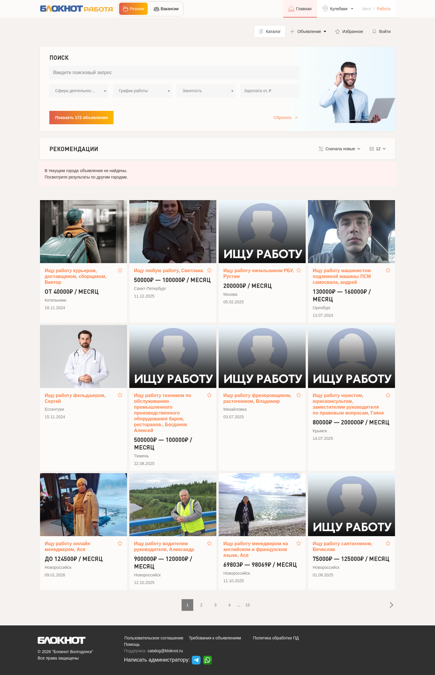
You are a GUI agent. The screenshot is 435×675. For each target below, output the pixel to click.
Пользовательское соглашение (153, 638)
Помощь (132, 644)
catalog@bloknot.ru (165, 650)
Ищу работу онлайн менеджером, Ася (67, 546)
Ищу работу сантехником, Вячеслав (342, 546)
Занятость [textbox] (192, 90)
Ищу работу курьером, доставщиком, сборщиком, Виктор (76, 276)
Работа (383, 8)
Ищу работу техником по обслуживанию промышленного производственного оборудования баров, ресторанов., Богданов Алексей (162, 413)
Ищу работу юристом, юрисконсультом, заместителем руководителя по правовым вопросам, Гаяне (348, 404)
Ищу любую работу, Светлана (168, 270)
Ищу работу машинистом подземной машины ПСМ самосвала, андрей (342, 276)
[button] (308, 31)
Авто (366, 8)
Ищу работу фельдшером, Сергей (75, 398)
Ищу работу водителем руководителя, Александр (164, 546)
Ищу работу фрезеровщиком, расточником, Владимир (257, 398)
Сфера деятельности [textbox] (75, 90)
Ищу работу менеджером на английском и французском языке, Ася (255, 549)
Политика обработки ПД (276, 638)
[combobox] (78, 90)
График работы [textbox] (133, 90)
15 (247, 605)
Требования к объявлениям (215, 638)
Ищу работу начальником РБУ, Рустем (258, 273)
